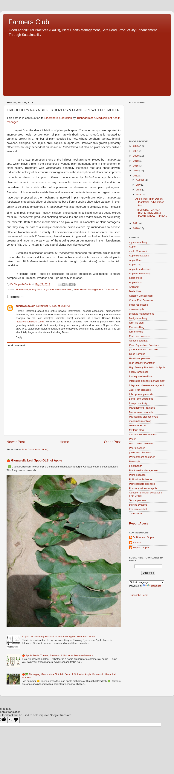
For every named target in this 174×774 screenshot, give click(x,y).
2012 (136, 175)
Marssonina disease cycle (143, 416)
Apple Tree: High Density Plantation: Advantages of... (149, 201)
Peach (132, 439)
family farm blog (138, 318)
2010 (136, 228)
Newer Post (16, 442)
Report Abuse (138, 523)
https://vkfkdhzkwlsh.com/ (30, 321)
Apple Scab (135, 260)
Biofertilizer (22, 289)
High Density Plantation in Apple (147, 367)
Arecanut (134, 286)
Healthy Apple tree (139, 358)
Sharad (137, 542)
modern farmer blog (61, 289)
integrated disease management (147, 380)
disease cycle (136, 309)
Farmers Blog (136, 327)
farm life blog (136, 322)
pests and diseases (140, 452)
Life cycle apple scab (140, 394)
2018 (136, 160)
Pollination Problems (140, 479)
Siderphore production (58, 117)
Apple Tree (135, 264)
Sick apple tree (137, 500)
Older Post (112, 442)
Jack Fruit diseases (140, 389)
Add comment (16, 345)
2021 (136, 151)
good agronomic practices (143, 349)
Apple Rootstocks (139, 255)
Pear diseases (137, 448)
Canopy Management (141, 295)
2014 (136, 170)
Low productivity (138, 403)
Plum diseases (137, 474)
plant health (135, 465)
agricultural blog (138, 242)
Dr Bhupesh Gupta (143, 537)
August (140, 179)
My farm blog (136, 430)
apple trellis (135, 277)
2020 (136, 155)
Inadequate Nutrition (140, 376)
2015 (136, 165)
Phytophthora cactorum (142, 457)
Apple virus (135, 282)
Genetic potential (138, 340)
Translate (152, 585)
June (139, 189)
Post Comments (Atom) (35, 449)
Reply (19, 337)
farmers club (136, 331)
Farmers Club (28, 22)
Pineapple (134, 461)
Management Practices (142, 407)
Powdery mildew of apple (143, 488)
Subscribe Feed (139, 595)
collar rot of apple (139, 304)
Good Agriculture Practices (144, 345)
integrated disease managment (146, 385)
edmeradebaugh (25, 305)
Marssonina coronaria (141, 412)
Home (64, 442)
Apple (132, 246)
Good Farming (137, 354)
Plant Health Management (88, 289)
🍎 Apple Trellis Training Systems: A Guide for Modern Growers (57, 655)
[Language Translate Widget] (146, 582)
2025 (136, 146)
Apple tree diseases (140, 269)
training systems (138, 504)
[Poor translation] (14, 720)
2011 (136, 223)
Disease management (141, 313)
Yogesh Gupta (141, 547)
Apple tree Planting (139, 273)
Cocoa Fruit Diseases (141, 300)
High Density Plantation (142, 362)
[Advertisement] (87, 65)
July (138, 184)
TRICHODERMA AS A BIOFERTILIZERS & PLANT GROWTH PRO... (151, 212)
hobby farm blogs (39, 289)
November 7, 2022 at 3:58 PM (53, 305)
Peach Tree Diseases (141, 443)
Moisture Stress (138, 425)
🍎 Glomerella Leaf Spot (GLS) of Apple (34, 460)
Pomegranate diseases (142, 483)
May (138, 194)
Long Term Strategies (141, 398)
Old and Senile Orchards (143, 434)
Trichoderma (111, 289)
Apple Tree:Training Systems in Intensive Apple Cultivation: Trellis (58, 636)
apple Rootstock (138, 251)
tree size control (138, 509)
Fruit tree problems (139, 336)
